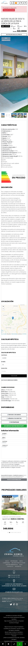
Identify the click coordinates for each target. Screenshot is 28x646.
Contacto (10, 566)
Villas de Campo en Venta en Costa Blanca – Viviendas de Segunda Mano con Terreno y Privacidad (14, 634)
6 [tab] (15, 532)
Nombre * (4, 433)
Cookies (11, 600)
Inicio (7, 561)
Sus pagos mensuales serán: (9, 380)
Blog (20, 564)
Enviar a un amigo (14, 415)
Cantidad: (4, 355)
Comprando (6, 563)
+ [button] (3, 307)
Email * (4, 437)
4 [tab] (12, 532)
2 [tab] (9, 532)
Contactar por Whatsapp (14, 426)
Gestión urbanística (12, 564)
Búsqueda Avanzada (9, 10)
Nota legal (19, 598)
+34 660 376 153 (14, 577)
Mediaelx (9, 601)
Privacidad (5, 600)
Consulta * (5, 445)
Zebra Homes (4, 2)
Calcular (14, 376)
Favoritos (18, 566)
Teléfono (4, 441)
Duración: (4, 368)
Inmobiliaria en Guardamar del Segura (14, 615)
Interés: (3, 361)
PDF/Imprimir (14, 422)
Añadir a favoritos (14, 418)
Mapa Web (17, 600)
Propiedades (14, 561)
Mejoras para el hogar (18, 563)
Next (26, 74)
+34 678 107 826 (14, 575)
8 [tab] (18, 532)
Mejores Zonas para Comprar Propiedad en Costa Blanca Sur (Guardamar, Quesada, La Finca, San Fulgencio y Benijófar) (14, 628)
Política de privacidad (6, 464)
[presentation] (9, 471)
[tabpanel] (14, 513)
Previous (2, 74)
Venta (21, 561)
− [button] (3, 309)
